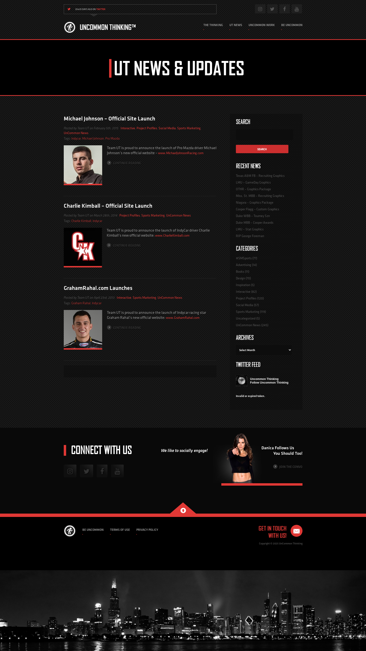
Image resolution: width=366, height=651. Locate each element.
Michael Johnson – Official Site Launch (109, 118)
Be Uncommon (291, 25)
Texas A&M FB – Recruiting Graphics (260, 175)
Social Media (167, 128)
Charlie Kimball (81, 221)
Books (240, 271)
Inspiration (243, 284)
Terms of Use (120, 530)
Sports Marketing (189, 128)
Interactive (128, 128)
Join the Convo (287, 466)
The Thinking (213, 25)
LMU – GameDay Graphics (253, 182)
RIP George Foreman (250, 235)
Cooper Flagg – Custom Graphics (257, 209)
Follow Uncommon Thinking (269, 382)
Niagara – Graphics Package (254, 202)
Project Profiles (147, 128)
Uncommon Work (262, 25)
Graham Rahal (80, 303)
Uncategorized (245, 318)
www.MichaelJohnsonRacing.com (181, 153)
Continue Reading (124, 163)
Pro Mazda (112, 138)
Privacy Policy (147, 530)
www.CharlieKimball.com (172, 235)
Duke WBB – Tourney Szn (253, 215)
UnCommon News (76, 132)
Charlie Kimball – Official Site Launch (108, 205)
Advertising (243, 264)
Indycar (76, 138)
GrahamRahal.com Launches (98, 288)
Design (240, 278)
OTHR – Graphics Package (253, 189)
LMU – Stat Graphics (250, 229)
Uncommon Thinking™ (108, 27)
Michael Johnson (93, 138)
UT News (235, 25)
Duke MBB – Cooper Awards (254, 222)
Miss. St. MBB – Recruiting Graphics (260, 195)
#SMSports (244, 258)
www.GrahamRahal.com (183, 317)
